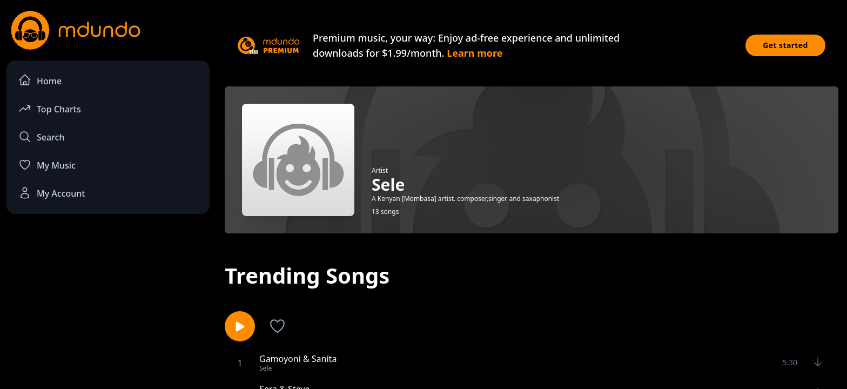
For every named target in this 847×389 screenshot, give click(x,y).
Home (40, 80)
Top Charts (49, 108)
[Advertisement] (108, 311)
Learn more (474, 52)
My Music (47, 164)
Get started (785, 45)
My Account (51, 192)
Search (41, 136)
